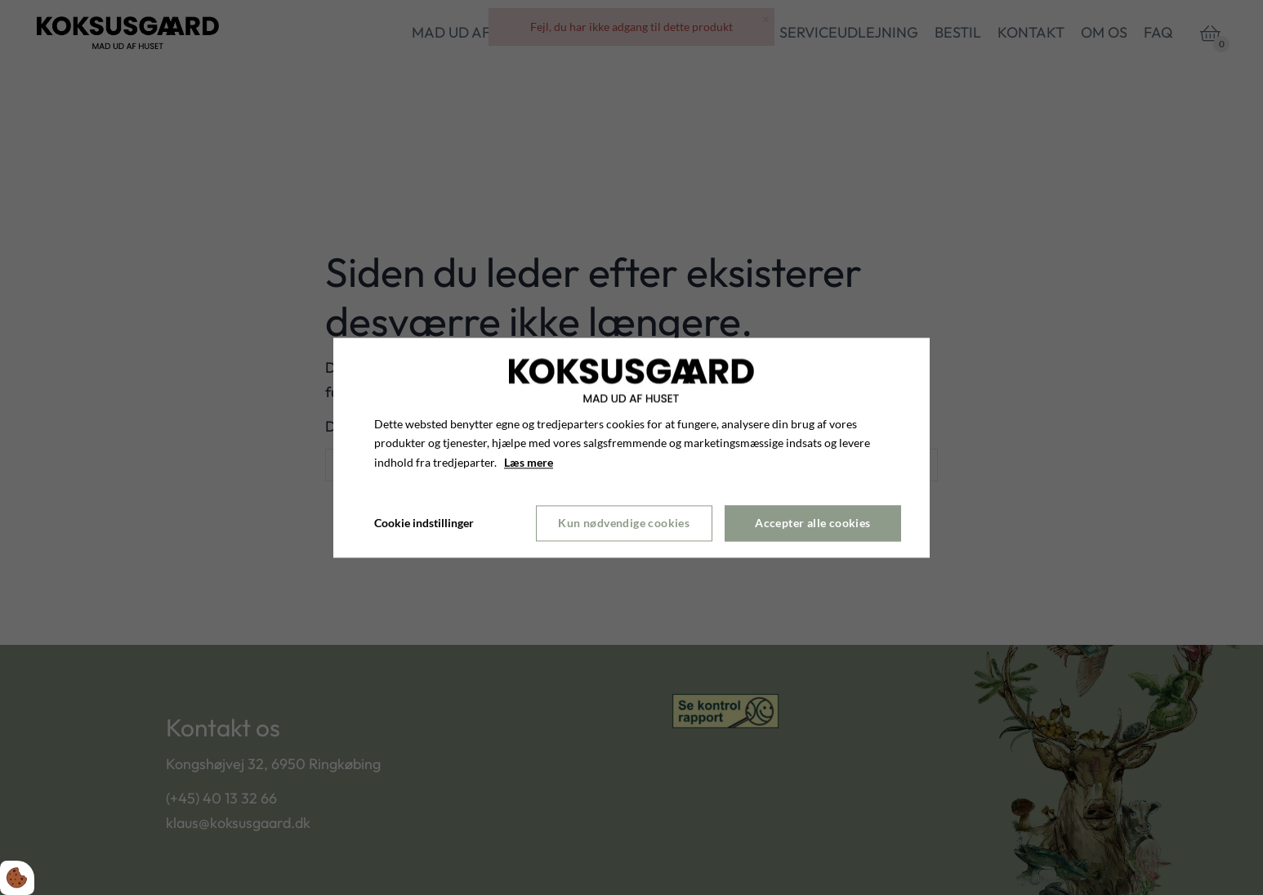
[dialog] (631, 447)
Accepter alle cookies (812, 523)
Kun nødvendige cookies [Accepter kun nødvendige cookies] (624, 523)
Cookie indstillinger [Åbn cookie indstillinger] (424, 523)
